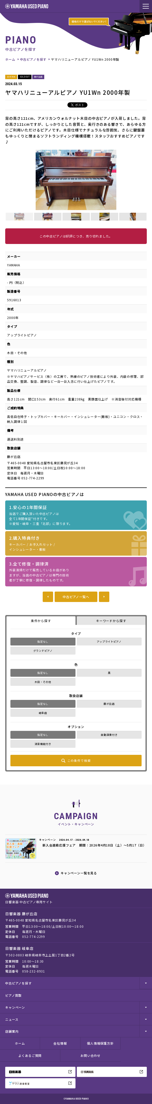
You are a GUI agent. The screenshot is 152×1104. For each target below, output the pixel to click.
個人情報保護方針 (100, 1043)
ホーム (10, 59)
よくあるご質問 (30, 1055)
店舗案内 (11, 1031)
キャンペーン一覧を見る (79, 873)
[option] (76, 180)
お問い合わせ (90, 1055)
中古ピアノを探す (33, 59)
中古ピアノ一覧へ (76, 596)
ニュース (11, 1019)
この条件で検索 (79, 760)
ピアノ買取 (13, 995)
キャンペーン (15, 1007)
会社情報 (60, 1043)
